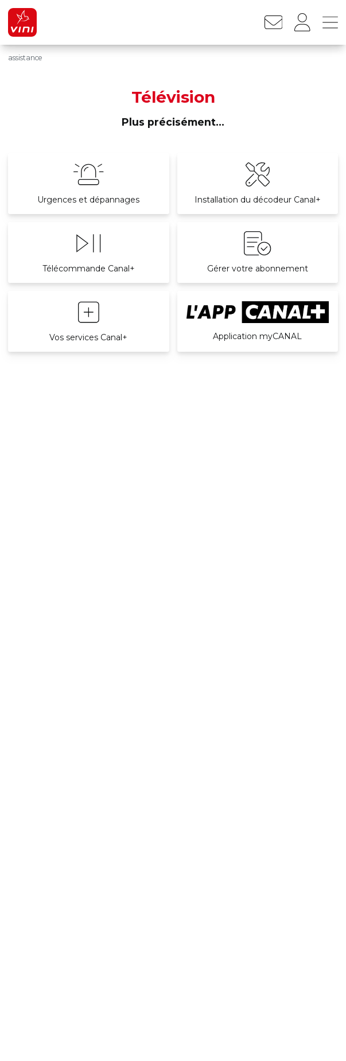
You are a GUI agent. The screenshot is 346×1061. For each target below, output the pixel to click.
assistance (25, 57)
